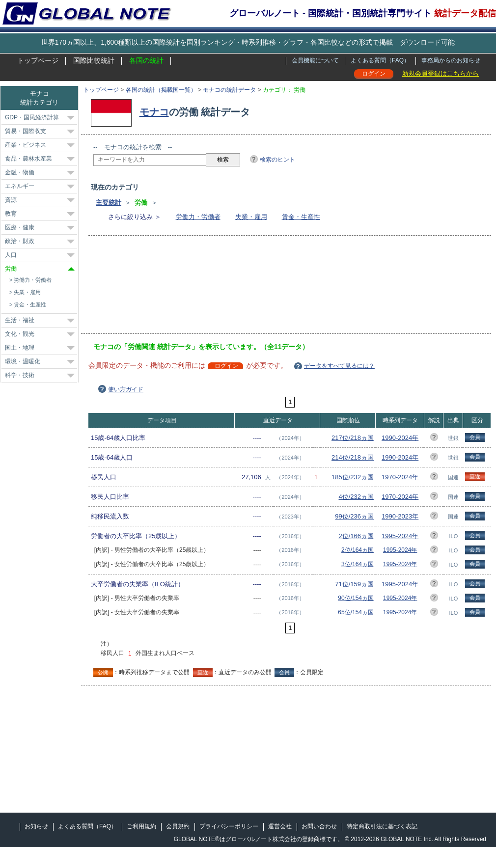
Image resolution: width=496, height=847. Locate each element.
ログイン (374, 73)
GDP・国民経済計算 (32, 117)
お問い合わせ (319, 826)
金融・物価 (19, 172)
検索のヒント (277, 159)
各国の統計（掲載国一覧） (161, 89)
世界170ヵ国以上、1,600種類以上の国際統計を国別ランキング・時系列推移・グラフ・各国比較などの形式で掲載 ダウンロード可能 (248, 42)
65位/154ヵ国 (356, 612)
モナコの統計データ (229, 89)
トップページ (37, 60)
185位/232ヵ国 (352, 477)
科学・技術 (19, 375)
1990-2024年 (400, 437)
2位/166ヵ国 (356, 536)
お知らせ (36, 826)
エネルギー (19, 186)
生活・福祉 (19, 320)
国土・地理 (19, 347)
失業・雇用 (251, 216)
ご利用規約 (141, 826)
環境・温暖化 (22, 361)
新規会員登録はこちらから (440, 73)
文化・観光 (19, 333)
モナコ (154, 112)
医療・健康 (19, 227)
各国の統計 (146, 60)
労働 (11, 268)
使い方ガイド (125, 389)
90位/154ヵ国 (356, 598)
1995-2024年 (400, 536)
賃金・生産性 (301, 216)
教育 (11, 213)
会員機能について (315, 60)
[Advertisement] (141, 288)
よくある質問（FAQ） (380, 60)
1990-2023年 (400, 516)
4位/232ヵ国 (356, 496)
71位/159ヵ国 (354, 584)
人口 (11, 254)
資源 (11, 199)
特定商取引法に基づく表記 (382, 826)
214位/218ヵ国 (352, 457)
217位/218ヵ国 (352, 437)
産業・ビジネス (25, 144)
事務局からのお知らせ (450, 60)
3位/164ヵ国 (357, 564)
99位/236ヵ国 (354, 516)
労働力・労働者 (198, 216)
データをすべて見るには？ (339, 365)
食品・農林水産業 (28, 158)
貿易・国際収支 (25, 131)
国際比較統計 (93, 60)
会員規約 (178, 826)
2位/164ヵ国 (357, 549)
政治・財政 (19, 241)
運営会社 (280, 826)
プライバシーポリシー (228, 826)
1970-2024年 (400, 477)
